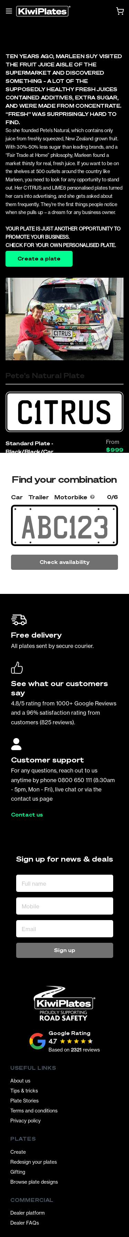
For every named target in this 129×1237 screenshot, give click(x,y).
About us (20, 1081)
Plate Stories (24, 1100)
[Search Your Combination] (64, 527)
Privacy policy (25, 1120)
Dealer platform (27, 1213)
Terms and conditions (33, 1110)
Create (18, 1152)
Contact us (27, 815)
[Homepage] (43, 11)
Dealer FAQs (24, 1223)
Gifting (17, 1172)
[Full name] (64, 883)
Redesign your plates (33, 1162)
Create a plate (39, 258)
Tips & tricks (24, 1091)
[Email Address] (64, 928)
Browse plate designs (34, 1182)
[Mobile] (64, 906)
